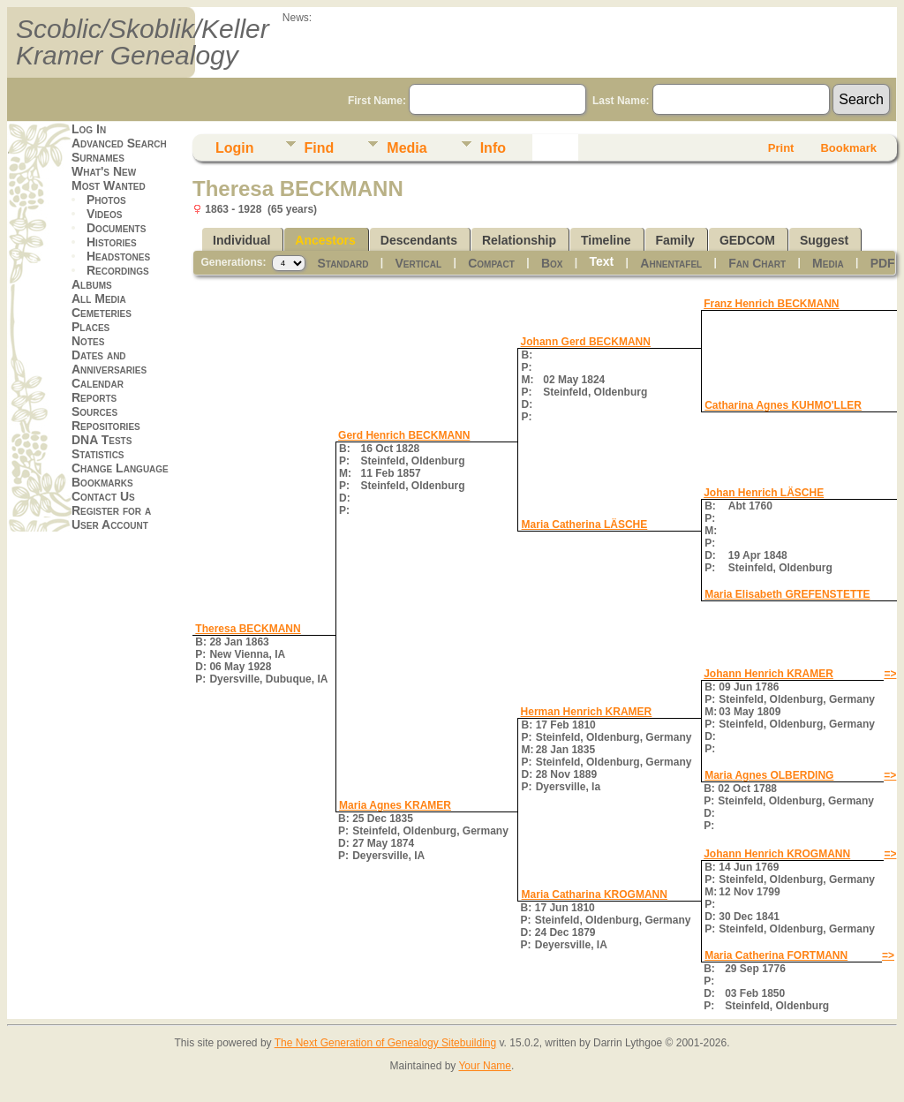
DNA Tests (102, 440)
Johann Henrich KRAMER (768, 674)
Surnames (98, 157)
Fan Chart (757, 263)
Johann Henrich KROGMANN (777, 854)
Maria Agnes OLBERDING (768, 775)
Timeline (606, 240)
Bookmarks (102, 482)
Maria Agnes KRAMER (395, 805)
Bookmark (848, 148)
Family (675, 240)
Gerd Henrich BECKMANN (404, 435)
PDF (882, 263)
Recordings (118, 270)
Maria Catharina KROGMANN (594, 894)
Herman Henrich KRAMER (586, 712)
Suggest (824, 240)
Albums (92, 284)
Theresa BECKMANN (247, 629)
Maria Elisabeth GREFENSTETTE (787, 594)
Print (781, 148)
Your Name (484, 1066)
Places (90, 327)
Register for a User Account (111, 517)
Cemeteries (102, 313)
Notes (88, 341)
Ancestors (325, 240)
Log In (89, 129)
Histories (112, 242)
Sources (94, 411)
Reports (94, 397)
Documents (116, 228)
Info (493, 147)
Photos (106, 199)
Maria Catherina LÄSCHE (585, 524)
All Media (99, 298)
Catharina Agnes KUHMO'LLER (783, 405)
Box (552, 263)
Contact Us (103, 496)
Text (602, 261)
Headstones (118, 256)
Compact (491, 263)
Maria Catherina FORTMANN (776, 955)
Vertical (419, 263)
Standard (342, 263)
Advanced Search (119, 143)
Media (406, 147)
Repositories (106, 426)
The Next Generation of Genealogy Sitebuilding (386, 1043)
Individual (241, 240)
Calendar (98, 383)
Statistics (98, 454)
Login (234, 147)
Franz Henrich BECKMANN (771, 304)
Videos (104, 214)
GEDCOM (747, 240)
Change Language (120, 468)
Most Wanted (109, 185)
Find (320, 147)
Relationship (519, 240)
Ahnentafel (671, 263)
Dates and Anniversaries (109, 362)
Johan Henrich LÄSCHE (764, 493)
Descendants (418, 240)
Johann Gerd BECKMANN (586, 342)
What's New (104, 171)
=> (890, 674)
